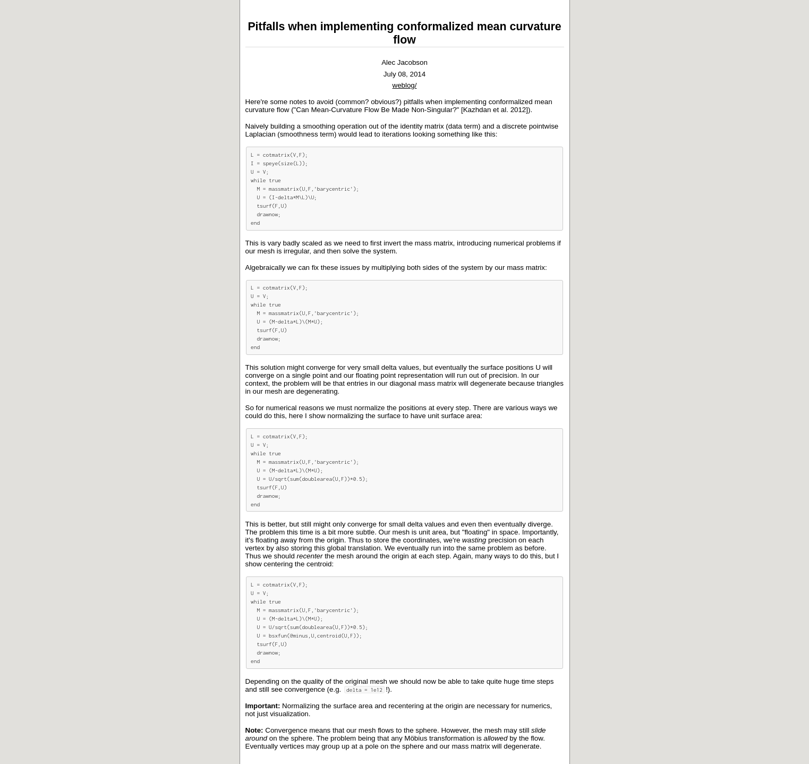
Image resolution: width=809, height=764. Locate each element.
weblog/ (405, 85)
